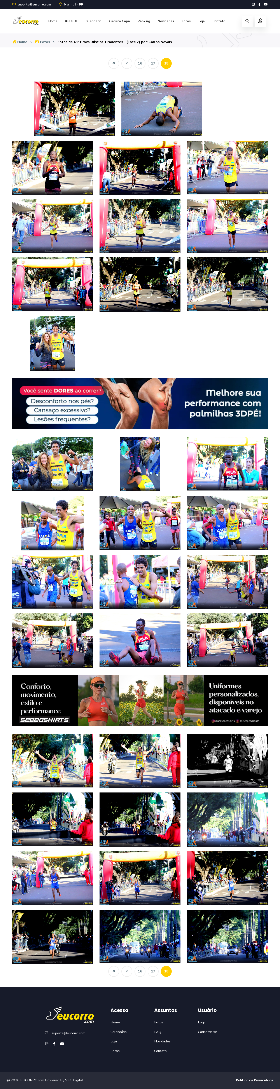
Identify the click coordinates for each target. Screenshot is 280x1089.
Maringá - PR (70, 4)
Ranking (144, 21)
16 (140, 63)
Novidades (166, 21)
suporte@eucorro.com (31, 4)
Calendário (93, 21)
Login (202, 1022)
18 (166, 63)
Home (53, 21)
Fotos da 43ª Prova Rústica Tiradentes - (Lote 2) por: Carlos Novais (115, 42)
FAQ (157, 1032)
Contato (218, 21)
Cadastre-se (207, 1032)
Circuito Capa (119, 21)
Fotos (186, 21)
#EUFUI (71, 21)
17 (153, 63)
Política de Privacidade (254, 1080)
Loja (201, 21)
